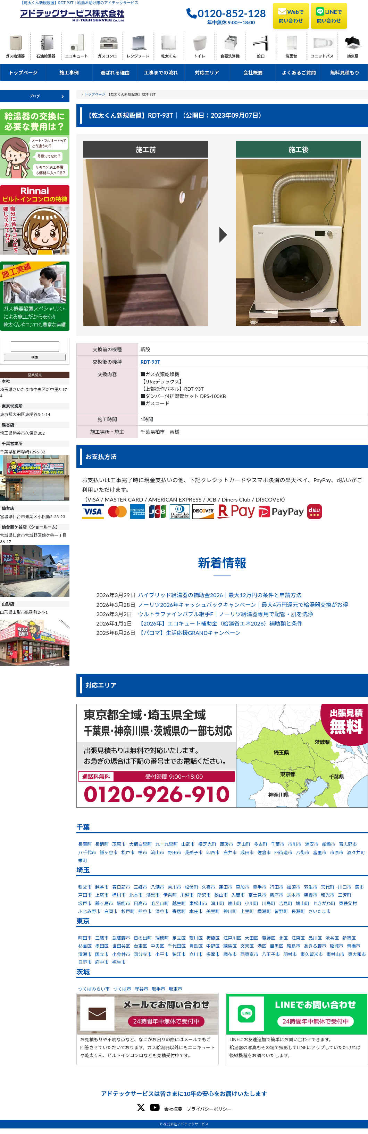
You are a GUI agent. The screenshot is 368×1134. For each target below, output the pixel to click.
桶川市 (119, 895)
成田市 (247, 852)
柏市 (142, 852)
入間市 (238, 895)
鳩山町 (302, 903)
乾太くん (168, 56)
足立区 (179, 938)
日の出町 (143, 938)
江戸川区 (232, 938)
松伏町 (191, 887)
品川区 (315, 938)
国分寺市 (143, 954)
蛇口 (261, 56)
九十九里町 (166, 844)
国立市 (102, 954)
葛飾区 (268, 938)
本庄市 (196, 911)
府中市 (102, 962)
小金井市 (121, 954)
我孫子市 (194, 852)
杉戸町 (128, 911)
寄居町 (179, 911)
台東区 (140, 946)
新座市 (276, 895)
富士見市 (257, 895)
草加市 (242, 887)
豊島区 (196, 946)
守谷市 (141, 989)
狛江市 (179, 954)
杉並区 (85, 946)
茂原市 (119, 844)
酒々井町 (356, 852)
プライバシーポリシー (209, 1109)
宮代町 (327, 887)
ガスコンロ (107, 56)
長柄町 (102, 844)
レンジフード (137, 56)
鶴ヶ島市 (104, 903)
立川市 (196, 954)
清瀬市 (85, 954)
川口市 (344, 887)
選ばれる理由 (114, 73)
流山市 (157, 852)
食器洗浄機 (230, 56)
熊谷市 (145, 911)
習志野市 (348, 844)
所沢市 (204, 895)
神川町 (230, 911)
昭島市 (293, 946)
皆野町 (281, 911)
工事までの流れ (161, 73)
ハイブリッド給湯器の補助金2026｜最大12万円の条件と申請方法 (219, 595)
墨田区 (102, 946)
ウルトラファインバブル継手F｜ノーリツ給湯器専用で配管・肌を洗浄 (225, 614)
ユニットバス (322, 56)
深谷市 (162, 911)
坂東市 (175, 989)
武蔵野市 (121, 938)
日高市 (140, 903)
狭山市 (221, 895)
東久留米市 (311, 954)
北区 (283, 938)
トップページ (23, 73)
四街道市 (283, 852)
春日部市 (121, 887)
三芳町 (344, 895)
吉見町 (285, 903)
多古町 (260, 844)
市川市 (294, 844)
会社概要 (253, 73)
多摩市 (213, 954)
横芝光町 (207, 844)
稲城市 (336, 946)
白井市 (230, 852)
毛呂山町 (160, 903)
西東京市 (249, 954)
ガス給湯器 (15, 56)
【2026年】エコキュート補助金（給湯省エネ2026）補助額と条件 (220, 623)
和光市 (327, 895)
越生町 (179, 903)
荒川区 (196, 938)
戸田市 (85, 895)
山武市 (188, 844)
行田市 (276, 887)
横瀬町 (264, 911)
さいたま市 (319, 911)
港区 (261, 946)
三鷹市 (102, 938)
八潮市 (157, 887)
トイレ (199, 56)
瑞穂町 (162, 938)
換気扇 (353, 56)
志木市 (293, 895)
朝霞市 (310, 895)
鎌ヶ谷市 (109, 852)
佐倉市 (264, 852)
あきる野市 (315, 946)
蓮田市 (225, 887)
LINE (329, 15)
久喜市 (208, 887)
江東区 (298, 938)
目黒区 (276, 946)
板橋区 (213, 938)
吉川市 (174, 887)
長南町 (85, 844)
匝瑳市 (226, 844)
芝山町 (243, 844)
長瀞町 (298, 911)
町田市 (85, 938)
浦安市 (311, 844)
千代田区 (177, 946)
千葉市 (277, 844)
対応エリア (207, 73)
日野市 (85, 962)
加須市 (293, 887)
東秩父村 (348, 903)
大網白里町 (140, 844)
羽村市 (290, 954)
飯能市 (123, 903)
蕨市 (359, 887)
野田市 (174, 852)
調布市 (230, 954)
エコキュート (76, 56)
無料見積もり (344, 73)
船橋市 (328, 844)
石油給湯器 (46, 56)
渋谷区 (332, 938)
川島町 (268, 903)
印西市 (213, 852)
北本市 (136, 895)
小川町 (251, 903)
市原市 (336, 852)
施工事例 (69, 73)
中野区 (213, 946)
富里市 (319, 852)
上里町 (247, 911)
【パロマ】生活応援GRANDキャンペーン (189, 632)
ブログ (35, 96)
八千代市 (87, 852)
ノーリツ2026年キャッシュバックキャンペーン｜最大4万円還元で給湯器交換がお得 (243, 604)
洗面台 (291, 56)
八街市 (302, 852)
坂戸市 (85, 903)
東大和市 (357, 954)
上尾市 (102, 895)
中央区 (157, 946)
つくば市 (122, 989)
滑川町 (217, 903)
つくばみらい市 (94, 989)
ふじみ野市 (89, 911)
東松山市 (198, 903)
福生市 (119, 962)
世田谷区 (121, 946)
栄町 (82, 860)
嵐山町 (234, 903)
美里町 (213, 911)
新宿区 (349, 938)
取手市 (158, 989)
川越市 (187, 895)
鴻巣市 (153, 895)
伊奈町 (170, 895)
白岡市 (111, 911)
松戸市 (128, 852)
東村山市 (335, 954)
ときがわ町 (324, 903)
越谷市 (102, 887)
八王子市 (271, 954)
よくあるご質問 (299, 73)
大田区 (251, 938)
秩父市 (85, 887)
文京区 (247, 946)
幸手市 (259, 887)
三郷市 (140, 887)
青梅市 (353, 946)
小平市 (162, 954)
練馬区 (230, 946)
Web (291, 15)
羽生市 (310, 887)
